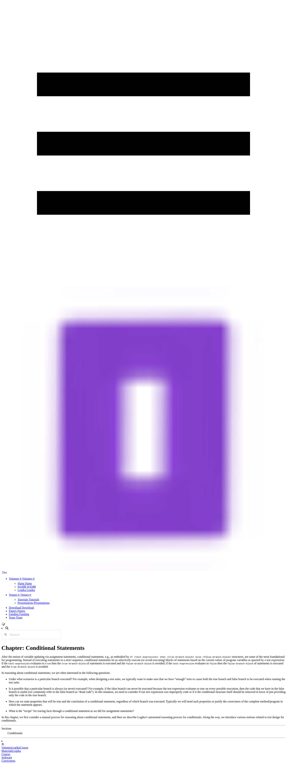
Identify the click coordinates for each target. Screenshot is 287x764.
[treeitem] (15, 733)
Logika (16, 747)
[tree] (143, 733)
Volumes (6, 747)
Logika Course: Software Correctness (11, 755)
